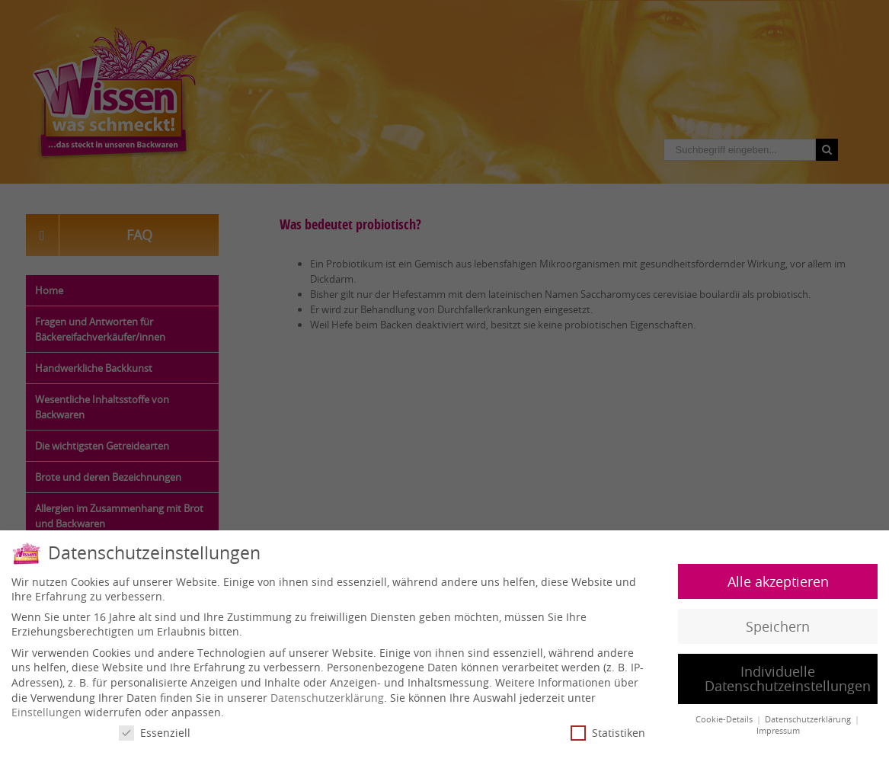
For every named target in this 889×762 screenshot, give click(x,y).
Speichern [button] (778, 625)
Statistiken (608, 732)
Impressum (778, 729)
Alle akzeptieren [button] (778, 580)
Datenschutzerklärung (327, 696)
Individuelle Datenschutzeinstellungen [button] (788, 677)
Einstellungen (46, 711)
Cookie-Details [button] (725, 718)
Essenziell (154, 732)
